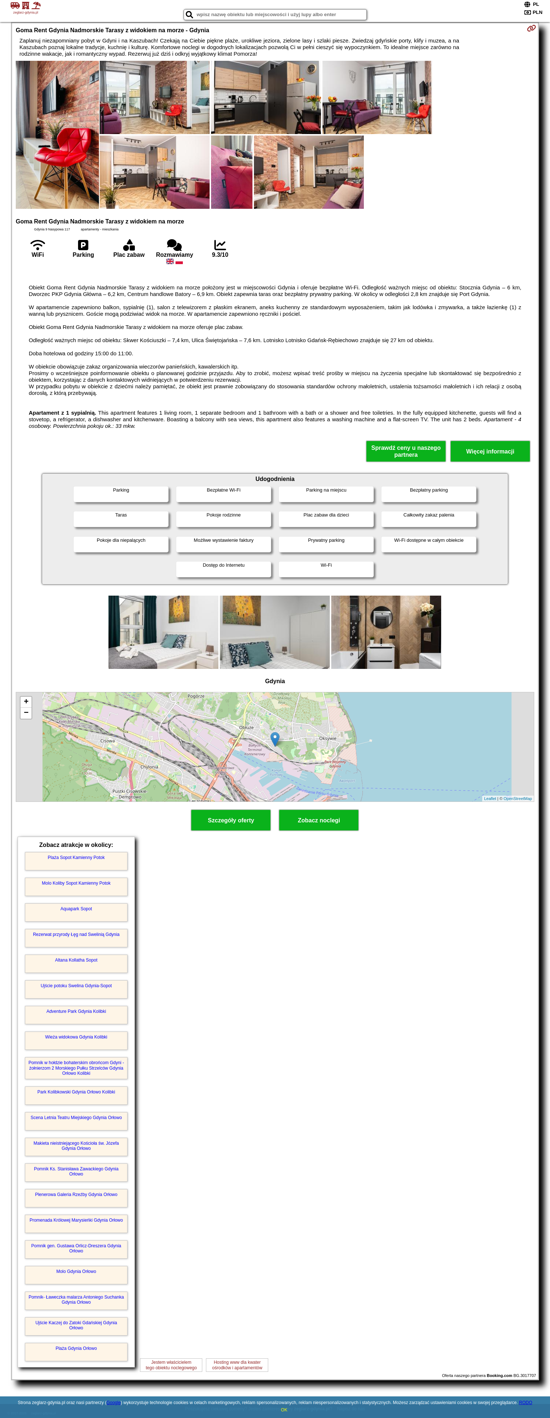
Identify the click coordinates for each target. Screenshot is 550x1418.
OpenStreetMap (517, 798)
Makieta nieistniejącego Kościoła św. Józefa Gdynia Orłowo (76, 1146)
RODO (525, 1402)
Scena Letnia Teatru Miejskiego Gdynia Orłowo (76, 1117)
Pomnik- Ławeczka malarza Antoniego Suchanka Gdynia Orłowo (76, 1300)
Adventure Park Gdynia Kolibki (76, 1011)
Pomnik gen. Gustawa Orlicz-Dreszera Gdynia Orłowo (76, 1248)
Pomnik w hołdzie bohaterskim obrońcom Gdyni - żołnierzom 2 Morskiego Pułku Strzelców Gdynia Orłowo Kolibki (76, 1068)
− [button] (26, 713)
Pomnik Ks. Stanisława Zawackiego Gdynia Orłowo (76, 1171)
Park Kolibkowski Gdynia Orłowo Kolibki (76, 1092)
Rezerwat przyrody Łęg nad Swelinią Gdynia (76, 934)
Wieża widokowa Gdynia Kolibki (76, 1037)
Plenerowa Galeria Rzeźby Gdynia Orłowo (76, 1194)
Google (114, 1402)
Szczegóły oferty (231, 820)
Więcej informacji (490, 451)
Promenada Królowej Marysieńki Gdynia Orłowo (76, 1220)
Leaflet (490, 798)
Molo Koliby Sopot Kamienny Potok (76, 883)
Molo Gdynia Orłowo (76, 1271)
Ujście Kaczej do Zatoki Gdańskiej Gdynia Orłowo (76, 1325)
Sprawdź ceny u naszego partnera (405, 451)
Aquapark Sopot (76, 908)
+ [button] (26, 702)
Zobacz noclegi (319, 820)
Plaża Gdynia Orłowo (76, 1348)
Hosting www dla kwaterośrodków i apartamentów (237, 1365)
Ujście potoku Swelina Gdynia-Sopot (76, 985)
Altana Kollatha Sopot (76, 960)
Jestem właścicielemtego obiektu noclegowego (171, 1365)
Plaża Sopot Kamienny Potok (76, 857)
